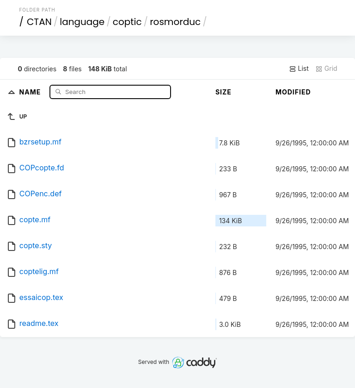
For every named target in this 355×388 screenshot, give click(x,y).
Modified (293, 92)
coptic (127, 21)
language (82, 21)
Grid (326, 68)
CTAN (39, 21)
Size (223, 92)
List (299, 68)
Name (31, 91)
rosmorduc (175, 21)
